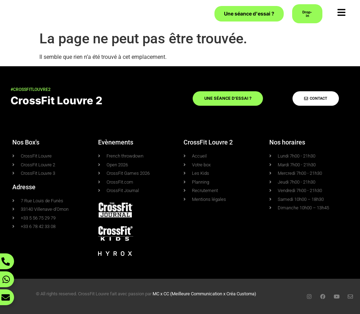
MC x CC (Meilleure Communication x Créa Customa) (204, 293)
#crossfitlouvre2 (31, 89)
